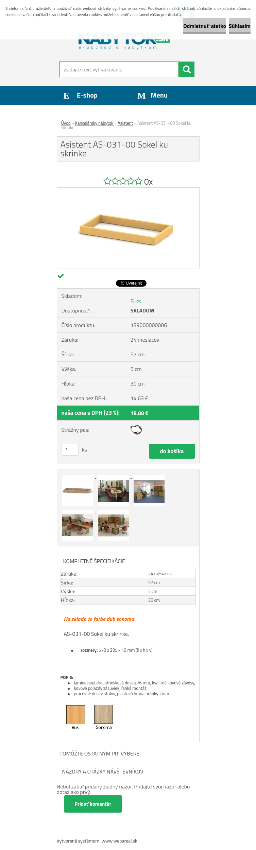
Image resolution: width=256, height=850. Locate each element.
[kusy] (70, 450)
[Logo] (124, 39)
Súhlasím (240, 26)
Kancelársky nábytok (94, 123)
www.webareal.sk (119, 840)
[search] (186, 69)
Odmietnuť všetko (204, 26)
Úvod (66, 123)
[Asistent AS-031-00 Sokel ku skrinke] (128, 190)
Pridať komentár (93, 804)
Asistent (125, 123)
